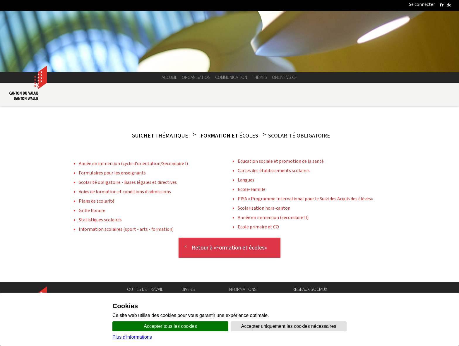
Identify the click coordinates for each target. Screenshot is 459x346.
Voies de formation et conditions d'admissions (125, 192)
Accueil (169, 77)
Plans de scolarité (96, 201)
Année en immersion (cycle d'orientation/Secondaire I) (133, 163)
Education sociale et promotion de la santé (281, 161)
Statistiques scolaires (100, 220)
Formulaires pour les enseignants (112, 173)
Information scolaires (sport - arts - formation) (126, 229)
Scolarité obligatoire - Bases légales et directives (128, 182)
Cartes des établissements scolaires (274, 170)
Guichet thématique (159, 135)
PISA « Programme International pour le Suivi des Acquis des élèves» (305, 199)
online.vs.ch (284, 77)
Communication (231, 77)
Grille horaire (92, 210)
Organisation (196, 77)
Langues (246, 180)
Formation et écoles (229, 135)
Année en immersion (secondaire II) (273, 217)
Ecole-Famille (252, 189)
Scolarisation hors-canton (264, 208)
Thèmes (259, 77)
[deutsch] (449, 5)
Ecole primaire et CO (258, 227)
